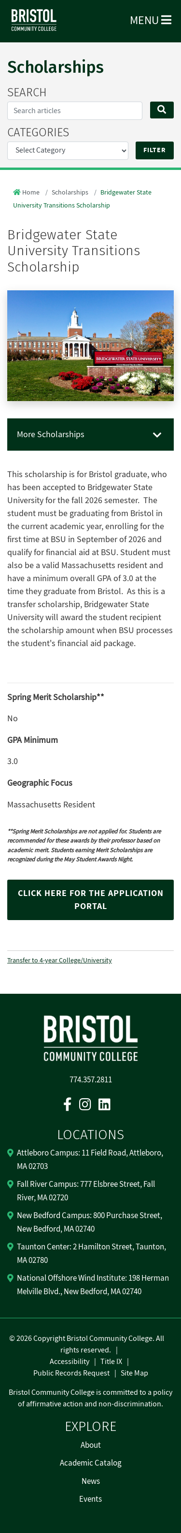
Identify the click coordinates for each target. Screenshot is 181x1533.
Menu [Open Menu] (150, 20)
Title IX (111, 1361)
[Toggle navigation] (157, 435)
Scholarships (70, 192)
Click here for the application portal (91, 899)
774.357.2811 (91, 1080)
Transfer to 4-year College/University (59, 960)
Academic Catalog (91, 1463)
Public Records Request (71, 1373)
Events (90, 1499)
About (91, 1445)
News (91, 1481)
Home (31, 192)
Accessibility (69, 1361)
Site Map (134, 1373)
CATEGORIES (38, 132)
